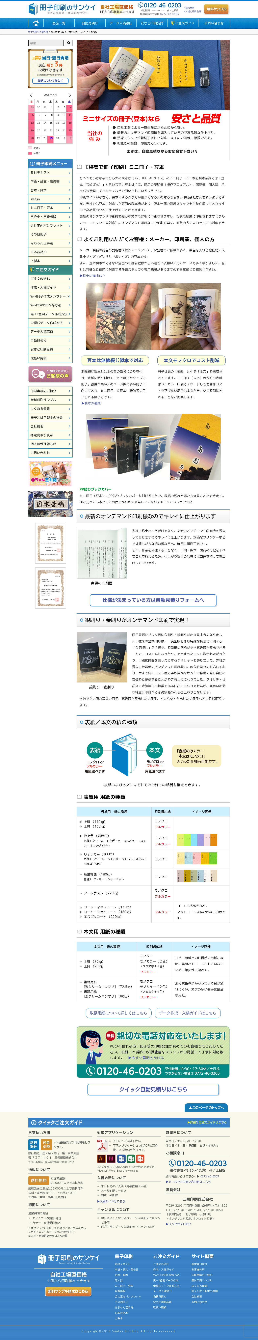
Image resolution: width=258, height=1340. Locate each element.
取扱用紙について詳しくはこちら (118, 1013)
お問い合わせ (214, 23)
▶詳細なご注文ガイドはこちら (207, 1122)
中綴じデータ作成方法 (46, 323)
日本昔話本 (38, 252)
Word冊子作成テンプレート (49, 296)
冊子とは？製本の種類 (46, 417)
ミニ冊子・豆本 (41, 208)
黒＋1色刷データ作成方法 (49, 314)
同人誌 (35, 199)
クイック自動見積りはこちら (153, 1089)
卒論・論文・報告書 (44, 181)
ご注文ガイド (185, 23)
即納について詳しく (50, 80)
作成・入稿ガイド (43, 287)
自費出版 (120, 1291)
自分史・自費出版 (43, 216)
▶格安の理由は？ (92, 276)
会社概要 (189, 7)
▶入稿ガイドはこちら (111, 1201)
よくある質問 (40, 408)
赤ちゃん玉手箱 (41, 243)
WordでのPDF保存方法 (45, 305)
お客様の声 (198, 1269)
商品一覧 (58, 23)
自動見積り (90, 23)
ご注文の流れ (40, 278)
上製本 (35, 260)
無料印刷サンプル (43, 399)
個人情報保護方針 (43, 444)
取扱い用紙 (38, 358)
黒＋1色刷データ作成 (165, 1280)
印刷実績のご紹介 (43, 391)
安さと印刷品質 (152, 23)
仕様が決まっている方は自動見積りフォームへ (153, 600)
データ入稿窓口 (121, 23)
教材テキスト (40, 172)
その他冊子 (38, 234)
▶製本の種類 (91, 403)
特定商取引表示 (41, 435)
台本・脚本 (38, 190)
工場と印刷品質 (193, 11)
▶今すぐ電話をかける (146, 1057)
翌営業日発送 (199, 1264)
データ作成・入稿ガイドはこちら (187, 1013)
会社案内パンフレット (46, 225)
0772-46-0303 (169, 14)
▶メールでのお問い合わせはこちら (188, 1182)
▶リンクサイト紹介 (178, 1224)
